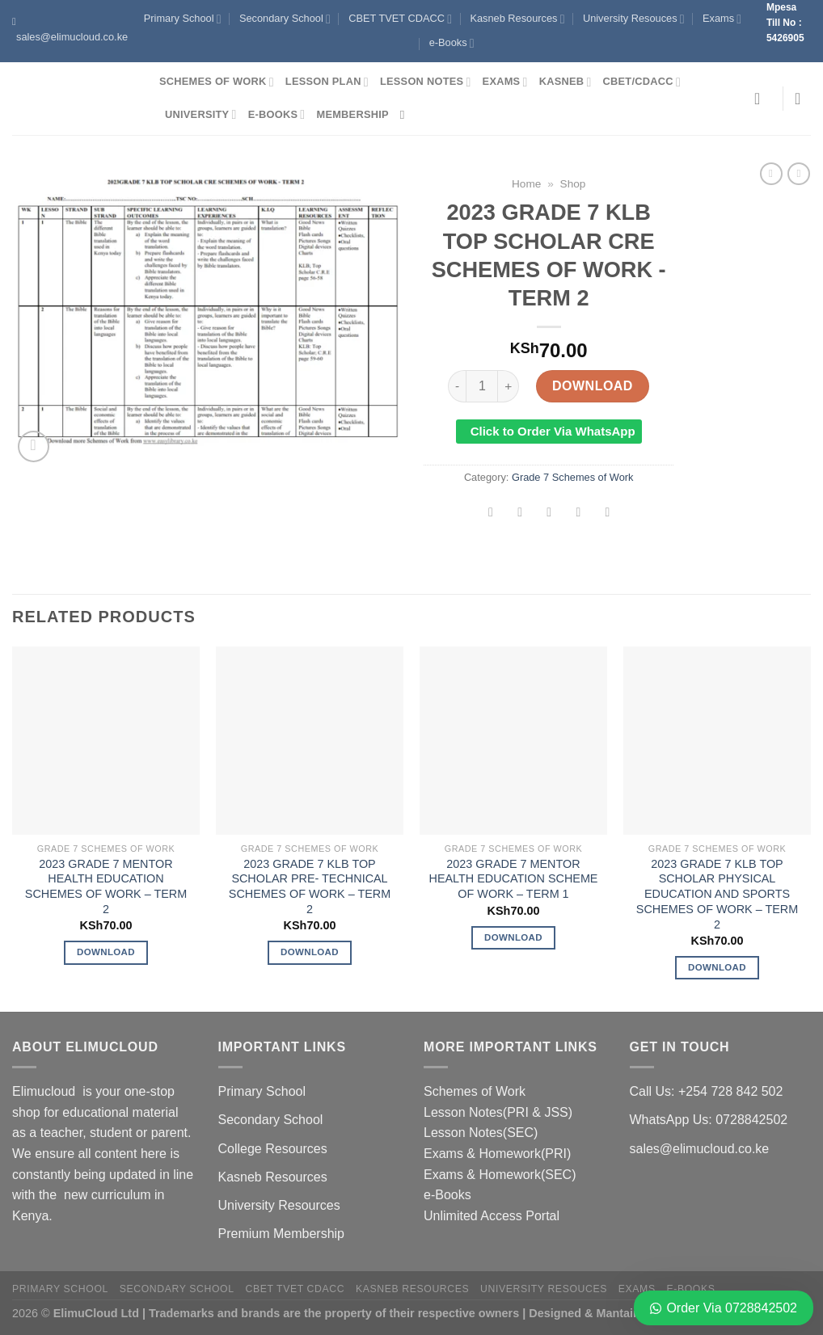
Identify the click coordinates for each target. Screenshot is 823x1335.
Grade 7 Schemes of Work (573, 477)
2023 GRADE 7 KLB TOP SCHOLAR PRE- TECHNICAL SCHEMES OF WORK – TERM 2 (309, 886)
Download (592, 386)
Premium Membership (281, 1233)
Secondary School (285, 19)
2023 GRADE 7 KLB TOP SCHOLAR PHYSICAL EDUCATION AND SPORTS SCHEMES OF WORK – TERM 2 (717, 894)
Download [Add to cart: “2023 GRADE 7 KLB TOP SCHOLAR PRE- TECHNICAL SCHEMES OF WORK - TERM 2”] (310, 952)
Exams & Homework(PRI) (497, 1153)
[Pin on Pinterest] (578, 513)
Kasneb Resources (517, 19)
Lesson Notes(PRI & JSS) (498, 1112)
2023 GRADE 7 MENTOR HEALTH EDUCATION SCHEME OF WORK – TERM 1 (513, 878)
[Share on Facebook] (491, 513)
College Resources (272, 1149)
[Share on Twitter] (520, 513)
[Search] (406, 114)
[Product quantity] (482, 386)
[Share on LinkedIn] (607, 513)
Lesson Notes (425, 82)
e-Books (452, 43)
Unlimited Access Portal (491, 1216)
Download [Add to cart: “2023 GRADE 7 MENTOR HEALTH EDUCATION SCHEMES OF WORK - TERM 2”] (106, 952)
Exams (722, 19)
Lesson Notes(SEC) (481, 1132)
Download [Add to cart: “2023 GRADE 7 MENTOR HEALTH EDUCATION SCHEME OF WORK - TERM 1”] (513, 937)
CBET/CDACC (642, 82)
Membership (352, 114)
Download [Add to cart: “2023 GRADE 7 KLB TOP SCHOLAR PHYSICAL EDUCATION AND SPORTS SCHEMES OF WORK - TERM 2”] (717, 967)
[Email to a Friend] (549, 513)
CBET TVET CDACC (400, 19)
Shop (573, 184)
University (201, 114)
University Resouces (634, 19)
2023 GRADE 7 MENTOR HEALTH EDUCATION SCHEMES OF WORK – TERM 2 (106, 886)
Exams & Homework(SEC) (500, 1174)
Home (526, 184)
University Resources (279, 1205)
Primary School (183, 19)
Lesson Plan (327, 82)
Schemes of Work (216, 82)
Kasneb (565, 82)
